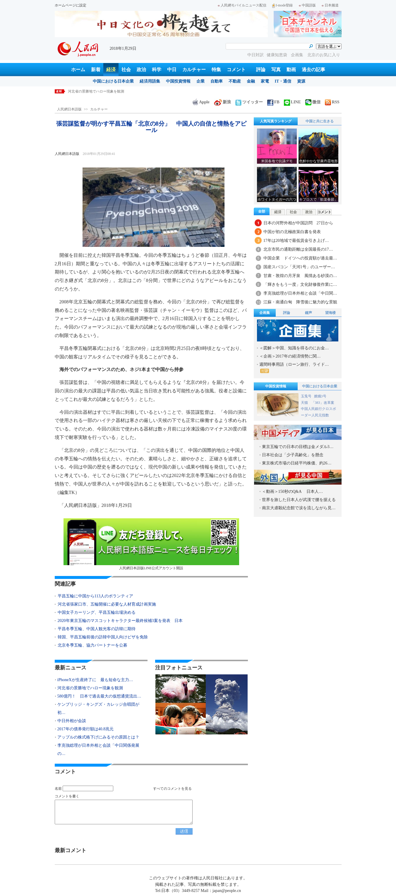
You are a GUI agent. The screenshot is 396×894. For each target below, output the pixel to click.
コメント (236, 69)
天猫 (305, 403)
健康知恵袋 (277, 55)
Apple (201, 102)
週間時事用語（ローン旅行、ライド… (294, 367)
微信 (312, 102)
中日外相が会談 (71, 721)
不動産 (235, 81)
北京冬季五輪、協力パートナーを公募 (92, 645)
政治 (141, 69)
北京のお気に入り (323, 55)
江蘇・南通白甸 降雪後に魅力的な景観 (300, 302)
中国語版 (307, 5)
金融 (251, 81)
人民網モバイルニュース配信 (242, 5)
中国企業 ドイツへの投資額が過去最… (300, 258)
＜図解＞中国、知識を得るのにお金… (294, 348)
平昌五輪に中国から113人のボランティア (95, 596)
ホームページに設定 (70, 5)
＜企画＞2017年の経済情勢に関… (290, 356)
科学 (156, 69)
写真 (276, 69)
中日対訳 (255, 55)
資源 (301, 81)
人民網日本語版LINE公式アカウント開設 (151, 544)
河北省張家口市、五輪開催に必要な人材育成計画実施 (107, 604)
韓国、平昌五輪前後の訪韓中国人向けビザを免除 (103, 637)
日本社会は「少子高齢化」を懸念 (292, 455)
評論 (260, 69)
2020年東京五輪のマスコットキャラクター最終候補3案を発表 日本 (120, 620)
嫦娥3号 (320, 396)
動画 (291, 69)
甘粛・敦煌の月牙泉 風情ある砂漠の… (300, 276)
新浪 (222, 102)
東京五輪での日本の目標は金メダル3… (298, 447)
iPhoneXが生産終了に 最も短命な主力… (95, 680)
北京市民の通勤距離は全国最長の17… (298, 249)
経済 (111, 69)
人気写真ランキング (276, 121)
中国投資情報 (178, 81)
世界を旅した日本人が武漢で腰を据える (299, 500)
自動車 (216, 81)
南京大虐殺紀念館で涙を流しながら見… (299, 508)
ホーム (78, 69)
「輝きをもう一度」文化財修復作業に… (300, 284)
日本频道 (330, 5)
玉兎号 (306, 396)
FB (273, 102)
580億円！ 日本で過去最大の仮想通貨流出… (99, 696)
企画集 (297, 55)
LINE (292, 102)
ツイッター (249, 102)
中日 (171, 69)
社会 (126, 69)
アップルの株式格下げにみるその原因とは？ (98, 737)
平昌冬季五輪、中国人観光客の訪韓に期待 (97, 629)
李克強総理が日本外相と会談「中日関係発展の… (98, 749)
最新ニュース (70, 668)
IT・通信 (283, 81)
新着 (95, 69)
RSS (332, 102)
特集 (216, 69)
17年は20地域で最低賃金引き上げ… (296, 240)
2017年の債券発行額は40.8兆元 (85, 729)
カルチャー (194, 69)
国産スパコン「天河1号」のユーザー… (299, 267)
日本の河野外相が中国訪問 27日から (298, 223)
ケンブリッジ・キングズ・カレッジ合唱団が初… (98, 708)
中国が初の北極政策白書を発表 (292, 232)
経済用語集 (150, 81)
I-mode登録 (282, 5)
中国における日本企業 (113, 81)
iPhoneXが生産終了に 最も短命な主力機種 (102, 91)
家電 (265, 81)
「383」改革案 (322, 403)
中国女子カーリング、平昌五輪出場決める (97, 612)
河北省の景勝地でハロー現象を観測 (90, 688)
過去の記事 (313, 69)
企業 (200, 81)
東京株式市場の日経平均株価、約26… (297, 463)
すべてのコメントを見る (172, 789)
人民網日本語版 (69, 109)
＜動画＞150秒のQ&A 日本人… (292, 491)
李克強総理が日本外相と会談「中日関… (300, 293)
